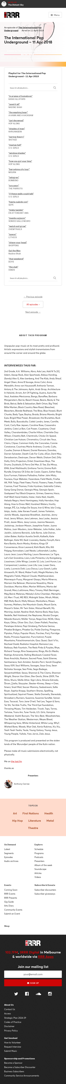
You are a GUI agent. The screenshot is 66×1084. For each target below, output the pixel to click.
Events (7, 885)
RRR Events (9, 893)
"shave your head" (18, 242)
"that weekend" (16, 259)
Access (7, 1013)
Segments (9, 853)
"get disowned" (16, 120)
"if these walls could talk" (21, 194)
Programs (39, 853)
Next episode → (33, 312)
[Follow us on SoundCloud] (38, 994)
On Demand (10, 844)
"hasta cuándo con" (18, 202)
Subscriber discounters (45, 889)
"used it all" (14, 104)
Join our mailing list (33, 966)
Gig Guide (9, 901)
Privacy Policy (11, 1030)
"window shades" (17, 153)
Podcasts (38, 857)
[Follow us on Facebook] (27, 994)
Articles (38, 873)
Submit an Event (12, 913)
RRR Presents (10, 897)
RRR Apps (46, 956)
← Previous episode (33, 296)
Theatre (33, 828)
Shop (6, 926)
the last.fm (16, 761)
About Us (9, 1005)
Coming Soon (10, 889)
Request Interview (12, 1046)
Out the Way (15, 250)
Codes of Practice (12, 1022)
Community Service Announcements (21, 1075)
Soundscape (40, 869)
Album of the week (43, 865)
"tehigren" (14, 177)
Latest (7, 849)
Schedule (38, 849)
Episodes (8, 857)
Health (48, 813)
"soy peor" (14, 185)
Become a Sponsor (13, 1062)
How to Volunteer (12, 1042)
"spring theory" (16, 137)
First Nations (30, 813)
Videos (37, 877)
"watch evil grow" (17, 226)
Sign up (33, 983)
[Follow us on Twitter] (16, 994)
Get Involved (10, 1038)
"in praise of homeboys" (21, 96)
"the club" (13, 267)
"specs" (12, 234)
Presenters (39, 861)
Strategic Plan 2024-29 (15, 1017)
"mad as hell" (15, 145)
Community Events (13, 909)
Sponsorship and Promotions (19, 1058)
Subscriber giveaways (44, 893)
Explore (38, 844)
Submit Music (10, 1051)
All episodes (33, 304)
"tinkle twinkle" (16, 210)
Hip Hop (17, 820)
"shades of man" (17, 128)
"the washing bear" (18, 112)
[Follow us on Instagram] (50, 994)
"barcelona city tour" (19, 169)
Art (15, 813)
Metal (50, 820)
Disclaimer (9, 1026)
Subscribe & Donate (44, 885)
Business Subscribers (14, 1071)
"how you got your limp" (20, 161)
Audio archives (11, 861)
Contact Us (9, 1009)
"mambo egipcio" (17, 218)
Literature (34, 820)
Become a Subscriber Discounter (19, 1067)
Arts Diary (9, 905)
